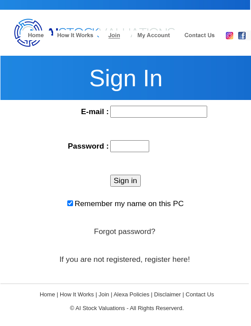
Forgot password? (124, 231)
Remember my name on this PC (129, 203)
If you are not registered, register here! (124, 259)
